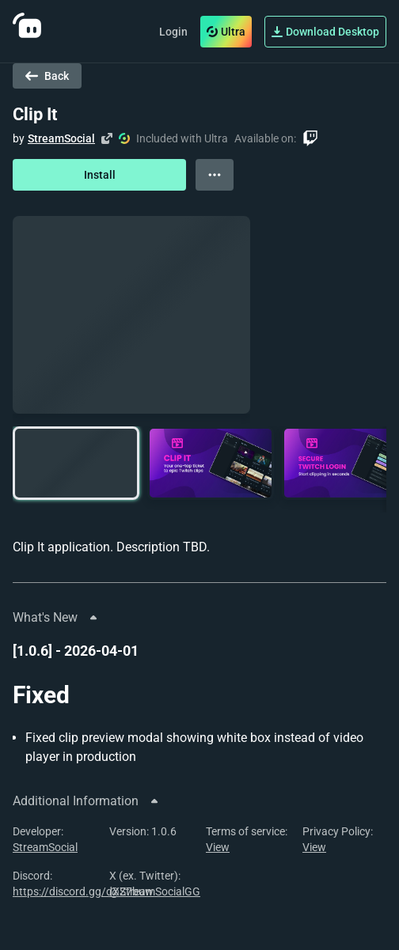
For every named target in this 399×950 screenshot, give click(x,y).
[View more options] (215, 175)
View (218, 847)
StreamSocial (61, 138)
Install (100, 174)
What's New (56, 617)
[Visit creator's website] (106, 138)
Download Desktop (325, 31)
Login (173, 31)
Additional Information (87, 800)
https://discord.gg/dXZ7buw (83, 891)
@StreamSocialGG (154, 891)
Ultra (226, 31)
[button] (76, 463)
